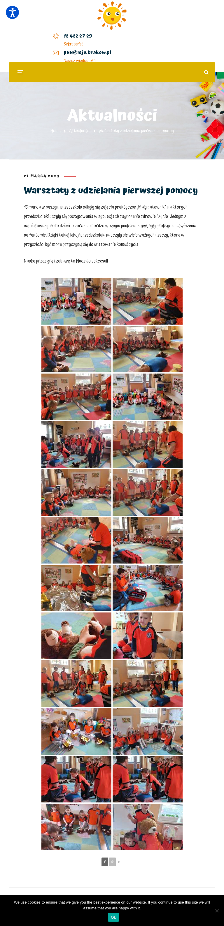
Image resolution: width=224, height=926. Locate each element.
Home (55, 131)
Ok (113, 917)
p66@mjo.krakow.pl (90, 40)
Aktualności (79, 131)
